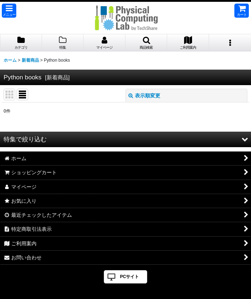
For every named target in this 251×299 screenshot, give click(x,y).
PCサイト (129, 276)
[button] (9, 11)
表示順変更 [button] (144, 95)
